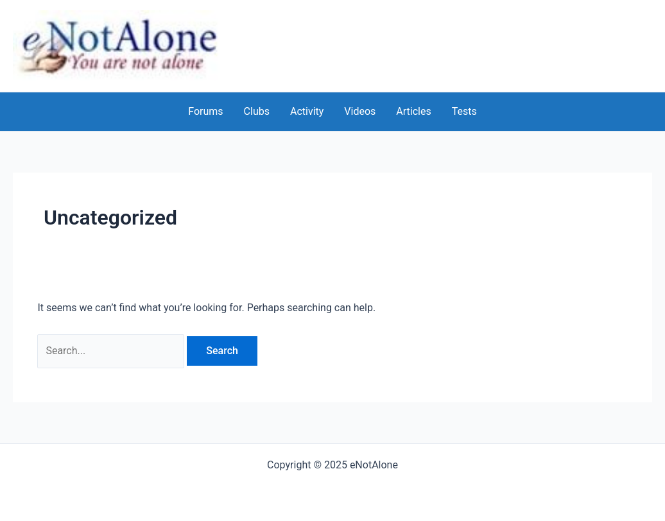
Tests (464, 111)
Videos (360, 111)
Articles (413, 111)
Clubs (257, 111)
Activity (307, 111)
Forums (205, 111)
